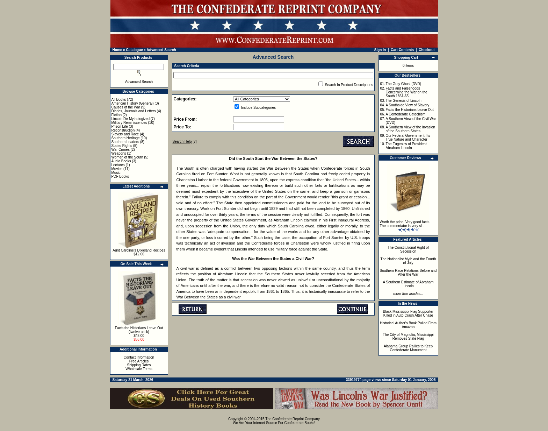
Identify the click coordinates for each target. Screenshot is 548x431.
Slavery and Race (125, 134)
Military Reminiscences (129, 123)
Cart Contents (402, 50)
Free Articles (139, 361)
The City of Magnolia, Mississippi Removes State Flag (408, 336)
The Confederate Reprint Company (292, 419)
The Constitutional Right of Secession (408, 249)
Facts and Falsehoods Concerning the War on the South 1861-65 (406, 92)
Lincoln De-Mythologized (130, 119)
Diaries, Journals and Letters (133, 111)
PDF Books (120, 176)
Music (116, 173)
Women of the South (127, 157)
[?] (185, 141)
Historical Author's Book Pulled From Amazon (408, 325)
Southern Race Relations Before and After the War (408, 272)
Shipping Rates (139, 365)
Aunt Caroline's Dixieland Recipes (139, 250)
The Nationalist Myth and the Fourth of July (408, 261)
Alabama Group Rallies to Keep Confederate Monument (408, 348)
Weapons (118, 153)
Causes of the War (125, 107)
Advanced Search (161, 50)
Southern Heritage (125, 138)
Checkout (427, 50)
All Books (118, 99)
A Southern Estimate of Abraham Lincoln (408, 284)
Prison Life (119, 126)
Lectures (118, 165)
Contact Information (139, 357)
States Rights (121, 146)
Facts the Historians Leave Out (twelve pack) (139, 330)
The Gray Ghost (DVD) (403, 84)
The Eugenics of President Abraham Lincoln (405, 146)
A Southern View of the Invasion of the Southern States (410, 129)
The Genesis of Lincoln (403, 101)
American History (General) (132, 103)
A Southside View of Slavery (407, 105)
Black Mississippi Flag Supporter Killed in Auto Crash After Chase (408, 313)
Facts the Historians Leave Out (409, 110)
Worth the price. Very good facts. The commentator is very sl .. (405, 224)
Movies (117, 169)
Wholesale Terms (138, 369)
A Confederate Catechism (405, 114)
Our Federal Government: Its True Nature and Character (407, 137)
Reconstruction (123, 130)
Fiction (116, 115)
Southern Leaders (125, 142)
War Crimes (120, 149)
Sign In (380, 50)
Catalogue (134, 50)
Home (117, 50)
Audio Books (121, 161)
